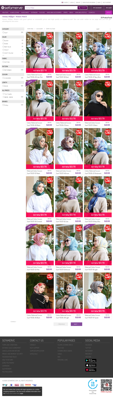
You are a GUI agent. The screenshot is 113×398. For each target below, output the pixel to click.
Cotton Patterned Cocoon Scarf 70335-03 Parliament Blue (93, 173)
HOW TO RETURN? (7, 360)
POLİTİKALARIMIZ (7, 372)
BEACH (71, 12)
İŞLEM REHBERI (6, 369)
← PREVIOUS (61, 324)
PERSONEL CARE (63, 360)
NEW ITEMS (5, 12)
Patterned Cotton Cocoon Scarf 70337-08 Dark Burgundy (63, 77)
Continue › (13, 321)
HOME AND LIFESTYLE (81, 12)
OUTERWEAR (34, 12)
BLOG (99, 2)
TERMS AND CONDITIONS (9, 345)
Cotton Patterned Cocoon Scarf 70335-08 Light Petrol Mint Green (63, 317)
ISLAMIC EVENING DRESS (65, 345)
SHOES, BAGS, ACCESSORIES (54, 12)
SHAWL (60, 354)
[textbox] (49, 8)
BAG (59, 357)
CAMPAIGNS (6, 366)
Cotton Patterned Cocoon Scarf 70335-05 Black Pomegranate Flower (34, 317)
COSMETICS (92, 12)
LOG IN (72, 2)
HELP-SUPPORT (107, 2)
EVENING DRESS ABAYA (65, 351)
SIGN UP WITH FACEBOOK (88, 2)
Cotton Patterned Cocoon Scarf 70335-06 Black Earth (34, 125)
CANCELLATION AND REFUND (11, 351)
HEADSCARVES (25, 12)
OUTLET (109, 12)
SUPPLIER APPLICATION (37, 351)
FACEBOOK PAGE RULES (9, 357)
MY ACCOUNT (97, 8)
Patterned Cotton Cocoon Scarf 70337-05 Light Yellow (92, 269)
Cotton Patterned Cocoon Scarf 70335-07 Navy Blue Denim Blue (93, 77)
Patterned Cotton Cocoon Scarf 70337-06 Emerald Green (34, 221)
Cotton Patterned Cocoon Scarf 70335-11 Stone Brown (63, 125)
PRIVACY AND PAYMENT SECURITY (12, 354)
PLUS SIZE (42, 12)
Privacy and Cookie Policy (13, 393)
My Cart (109, 8)
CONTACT (33, 345)
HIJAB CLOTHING (14, 12)
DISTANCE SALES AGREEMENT (11, 348)
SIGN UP (78, 2)
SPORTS (65, 12)
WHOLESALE (34, 354)
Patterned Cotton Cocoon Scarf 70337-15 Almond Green (63, 269)
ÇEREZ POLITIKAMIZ (8, 363)
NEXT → (76, 324)
